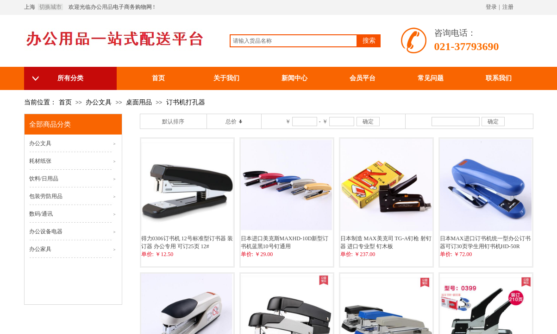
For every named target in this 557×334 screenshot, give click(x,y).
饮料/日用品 (43, 178)
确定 (368, 121)
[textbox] (293, 40)
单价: (147, 254)
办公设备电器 (46, 231)
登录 (491, 7)
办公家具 (40, 249)
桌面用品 (139, 102)
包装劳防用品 (46, 196)
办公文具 (99, 102)
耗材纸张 (40, 161)
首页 (65, 102)
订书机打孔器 (185, 102)
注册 (507, 7)
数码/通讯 (41, 214)
